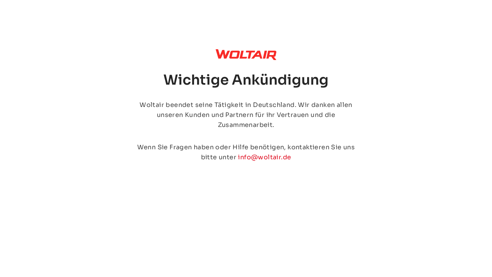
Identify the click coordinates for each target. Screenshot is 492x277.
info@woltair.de (264, 157)
